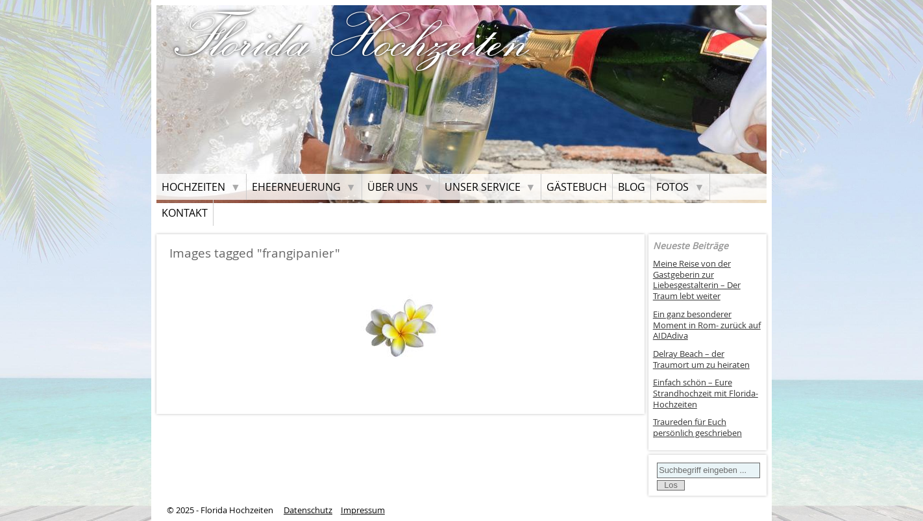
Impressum (363, 510)
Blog (631, 187)
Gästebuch (577, 187)
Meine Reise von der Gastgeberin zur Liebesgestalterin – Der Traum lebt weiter (697, 280)
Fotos (672, 187)
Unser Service (483, 187)
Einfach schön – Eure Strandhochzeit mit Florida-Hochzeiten (705, 393)
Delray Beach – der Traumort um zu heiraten (701, 359)
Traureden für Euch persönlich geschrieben (697, 428)
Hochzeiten (193, 187)
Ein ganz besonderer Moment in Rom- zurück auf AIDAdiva (707, 325)
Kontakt (185, 213)
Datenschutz (308, 510)
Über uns (392, 187)
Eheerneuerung (296, 187)
